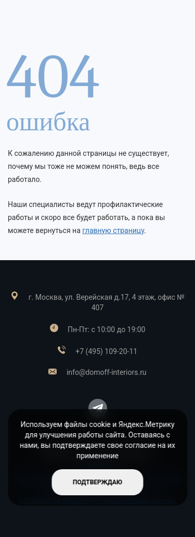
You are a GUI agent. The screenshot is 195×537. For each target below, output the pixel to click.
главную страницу (113, 230)
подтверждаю (97, 482)
